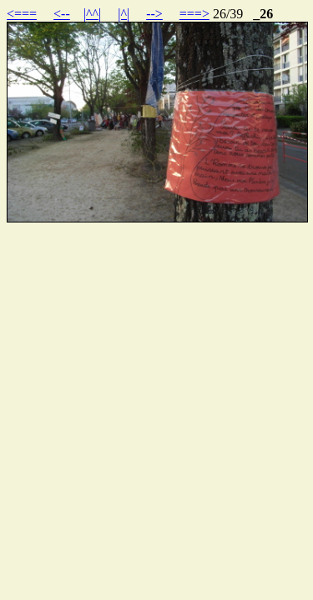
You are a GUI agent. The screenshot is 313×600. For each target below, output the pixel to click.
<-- (61, 14)
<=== (22, 14)
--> (154, 14)
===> (194, 14)
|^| (123, 14)
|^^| (92, 14)
